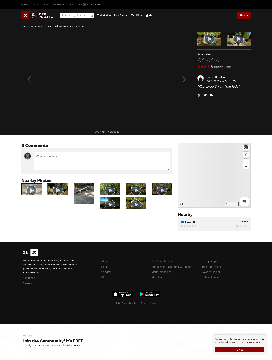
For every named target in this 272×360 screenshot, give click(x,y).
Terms (143, 303)
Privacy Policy (253, 342)
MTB (36, 4)
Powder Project (211, 271)
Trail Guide (104, 15)
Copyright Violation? (106, 131)
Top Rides (137, 15)
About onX (29, 277)
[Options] (244, 201)
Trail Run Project (212, 266)
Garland (53, 26)
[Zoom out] (246, 166)
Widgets (106, 271)
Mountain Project (162, 271)
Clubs (104, 277)
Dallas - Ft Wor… (38, 26)
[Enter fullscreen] (246, 147)
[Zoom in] (246, 161)
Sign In (243, 15)
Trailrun (59, 4)
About (105, 261)
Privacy (153, 303)
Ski (72, 4)
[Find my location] (246, 154)
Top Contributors (162, 261)
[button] (199, 95)
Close (239, 349)
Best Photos (121, 15)
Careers (27, 283)
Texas (24, 26)
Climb (24, 4)
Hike (46, 4)
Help (104, 266)
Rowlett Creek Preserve (72, 26)
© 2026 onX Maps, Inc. (127, 303)
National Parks (210, 277)
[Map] (214, 175)
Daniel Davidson (216, 77)
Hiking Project (210, 261)
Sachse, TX (230, 81)
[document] (239, 344)
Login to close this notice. (66, 345)
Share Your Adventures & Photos (171, 266)
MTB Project (159, 277)
